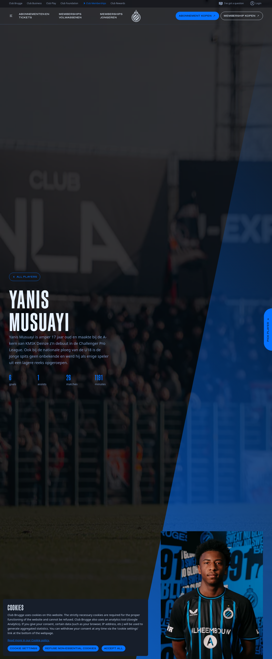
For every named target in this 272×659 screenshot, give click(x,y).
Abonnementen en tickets (34, 16)
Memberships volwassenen (70, 16)
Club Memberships (94, 3)
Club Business (34, 3)
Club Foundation (69, 3)
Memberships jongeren (111, 16)
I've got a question (231, 3)
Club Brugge (15, 3)
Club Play (51, 3)
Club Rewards (118, 3)
